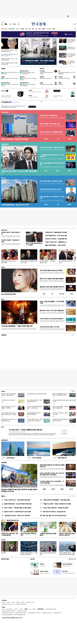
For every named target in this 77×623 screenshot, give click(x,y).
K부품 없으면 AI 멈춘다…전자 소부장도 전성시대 (38, 61)
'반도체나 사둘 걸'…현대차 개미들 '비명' (10, 233)
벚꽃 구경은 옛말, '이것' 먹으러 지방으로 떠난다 (54, 515)
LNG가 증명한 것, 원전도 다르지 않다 (9, 78)
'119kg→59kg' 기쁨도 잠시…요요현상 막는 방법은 (55, 508)
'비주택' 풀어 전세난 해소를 (63, 78)
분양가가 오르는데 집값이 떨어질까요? (47, 553)
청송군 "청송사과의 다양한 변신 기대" (28, 534)
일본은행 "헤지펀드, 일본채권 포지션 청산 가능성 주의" (60, 420)
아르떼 (2, 267)
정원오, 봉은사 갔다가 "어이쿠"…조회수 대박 (9, 262)
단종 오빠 (3, 553)
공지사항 (32, 559)
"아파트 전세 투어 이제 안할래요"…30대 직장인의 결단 (56, 500)
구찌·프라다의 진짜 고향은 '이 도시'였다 (49, 327)
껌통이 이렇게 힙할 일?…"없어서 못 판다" (55, 245)
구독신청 (8, 602)
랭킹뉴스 (3, 496)
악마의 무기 (60, 84)
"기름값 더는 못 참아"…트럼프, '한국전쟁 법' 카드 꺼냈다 (57, 504)
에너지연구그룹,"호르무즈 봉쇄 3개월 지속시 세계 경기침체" (8, 394)
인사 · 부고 (71, 559)
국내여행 (53, 489)
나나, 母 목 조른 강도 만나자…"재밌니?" (67, 262)
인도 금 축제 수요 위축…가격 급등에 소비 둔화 (28, 79)
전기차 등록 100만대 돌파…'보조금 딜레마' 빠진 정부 (34, 400)
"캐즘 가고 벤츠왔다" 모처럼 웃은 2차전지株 (14, 139)
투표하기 (64, 430)
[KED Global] (14, 24)
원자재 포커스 (22, 77)
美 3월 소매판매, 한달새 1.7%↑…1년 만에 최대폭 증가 (34, 413)
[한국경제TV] (6, 24)
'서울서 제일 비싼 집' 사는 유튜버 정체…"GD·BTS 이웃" (52, 197)
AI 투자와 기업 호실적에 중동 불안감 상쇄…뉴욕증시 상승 (34, 407)
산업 (29, 28)
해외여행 (62, 489)
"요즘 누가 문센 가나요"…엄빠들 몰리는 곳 (55, 242)
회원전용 (3, 68)
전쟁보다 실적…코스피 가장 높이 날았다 (71, 48)
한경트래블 (3, 462)
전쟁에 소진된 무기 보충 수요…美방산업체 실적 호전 (8, 420)
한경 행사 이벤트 (5, 559)
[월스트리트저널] (10, 24)
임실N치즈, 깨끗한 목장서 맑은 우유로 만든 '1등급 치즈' (67, 534)
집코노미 (17, 28)
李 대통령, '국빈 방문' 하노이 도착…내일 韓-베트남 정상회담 (9, 59)
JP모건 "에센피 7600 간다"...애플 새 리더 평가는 (52, 147)
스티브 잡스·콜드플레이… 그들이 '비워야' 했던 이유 (16, 326)
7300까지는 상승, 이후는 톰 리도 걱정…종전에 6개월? (28, 85)
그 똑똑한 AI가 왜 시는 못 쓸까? (8, 400)
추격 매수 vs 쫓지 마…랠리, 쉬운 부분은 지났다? (9, 85)
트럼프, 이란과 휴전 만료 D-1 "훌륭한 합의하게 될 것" (71, 41)
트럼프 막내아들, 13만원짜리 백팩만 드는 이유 (28, 262)
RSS (30, 609)
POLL (2, 427)
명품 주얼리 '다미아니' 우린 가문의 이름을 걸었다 (52, 310)
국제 (32, 28)
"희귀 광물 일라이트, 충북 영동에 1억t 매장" (37, 394)
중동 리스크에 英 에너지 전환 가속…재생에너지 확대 (10, 73)
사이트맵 (21, 609)
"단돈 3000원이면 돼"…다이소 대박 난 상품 (56, 235)
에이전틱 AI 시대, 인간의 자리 (45, 78)
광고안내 (18, 602)
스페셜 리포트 (4, 440)
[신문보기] (2, 24)
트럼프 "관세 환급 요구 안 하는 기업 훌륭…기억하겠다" (8, 407)
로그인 (74, 24)
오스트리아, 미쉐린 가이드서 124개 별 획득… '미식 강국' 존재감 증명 (52, 482)
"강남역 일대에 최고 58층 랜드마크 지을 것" (50, 189)
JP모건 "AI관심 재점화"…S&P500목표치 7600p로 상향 (60, 407)
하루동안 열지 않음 (69, 34)
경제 (26, 28)
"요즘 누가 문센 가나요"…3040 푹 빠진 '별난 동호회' (17, 500)
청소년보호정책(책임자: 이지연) (50, 609)
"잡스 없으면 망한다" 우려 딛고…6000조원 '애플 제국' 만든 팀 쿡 (9, 50)
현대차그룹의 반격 (60, 458)
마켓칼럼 (2, 77)
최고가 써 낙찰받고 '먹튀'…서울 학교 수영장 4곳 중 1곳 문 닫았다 (35, 420)
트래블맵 (44, 489)
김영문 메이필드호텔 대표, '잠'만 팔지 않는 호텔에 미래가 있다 (52, 465)
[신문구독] (18, 24)
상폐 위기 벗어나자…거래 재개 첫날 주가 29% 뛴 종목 (17, 512)
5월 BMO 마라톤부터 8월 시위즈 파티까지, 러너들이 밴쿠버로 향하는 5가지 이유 (19, 490)
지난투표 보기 (64, 433)
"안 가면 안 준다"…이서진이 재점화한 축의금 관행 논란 (25, 430)
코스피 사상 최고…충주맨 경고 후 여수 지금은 (9, 55)
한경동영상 (3, 335)
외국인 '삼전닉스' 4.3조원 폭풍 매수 (48, 115)
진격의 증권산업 (7, 458)
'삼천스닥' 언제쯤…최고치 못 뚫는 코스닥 (50, 124)
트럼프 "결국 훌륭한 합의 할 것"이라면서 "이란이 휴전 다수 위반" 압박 (60, 395)
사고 (75, 559)
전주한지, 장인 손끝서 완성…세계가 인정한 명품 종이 (9, 534)
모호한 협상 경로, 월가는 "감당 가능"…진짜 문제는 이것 (27, 73)
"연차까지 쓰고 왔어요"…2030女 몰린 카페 (56, 239)
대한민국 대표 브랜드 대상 (13, 520)
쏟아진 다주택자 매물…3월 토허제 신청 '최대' (51, 181)
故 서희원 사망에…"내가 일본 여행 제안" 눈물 (47, 262)
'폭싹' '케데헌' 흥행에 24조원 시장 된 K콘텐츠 (51, 270)
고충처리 (13, 602)
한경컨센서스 (46, 138)
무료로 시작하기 (32, 106)
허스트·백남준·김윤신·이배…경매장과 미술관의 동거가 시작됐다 (8, 413)
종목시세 (57, 170)
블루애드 (23, 602)
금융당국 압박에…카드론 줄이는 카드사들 (71, 62)
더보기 (54, 28)
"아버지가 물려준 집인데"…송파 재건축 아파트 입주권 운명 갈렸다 (67, 553)
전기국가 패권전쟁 (34, 458)
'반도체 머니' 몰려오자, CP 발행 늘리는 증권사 (51, 132)
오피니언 (22, 28)
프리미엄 (49, 28)
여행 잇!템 (71, 489)
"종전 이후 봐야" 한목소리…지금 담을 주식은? (54, 512)
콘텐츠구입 (11, 609)
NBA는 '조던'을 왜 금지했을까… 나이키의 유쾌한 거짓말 (52, 302)
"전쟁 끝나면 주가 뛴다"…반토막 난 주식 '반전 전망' (17, 515)
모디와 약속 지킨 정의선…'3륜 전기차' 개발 (60, 413)
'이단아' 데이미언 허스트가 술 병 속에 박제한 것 (51, 319)
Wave (36, 28)
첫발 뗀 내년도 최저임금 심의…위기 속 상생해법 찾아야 (66, 73)
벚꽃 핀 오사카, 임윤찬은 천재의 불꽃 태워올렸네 (52, 279)
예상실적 (45, 170)
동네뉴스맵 (46, 204)
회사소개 (3, 602)
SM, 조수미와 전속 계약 (8, 294)
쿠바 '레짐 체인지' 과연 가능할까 (46, 84)
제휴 (7, 609)
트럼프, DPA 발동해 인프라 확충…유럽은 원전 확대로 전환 (9, 63)
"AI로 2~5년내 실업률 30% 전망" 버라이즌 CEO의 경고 (52, 163)
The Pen (3, 540)
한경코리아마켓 (4, 28)
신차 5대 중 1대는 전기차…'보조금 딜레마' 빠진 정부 (71, 55)
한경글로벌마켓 (11, 28)
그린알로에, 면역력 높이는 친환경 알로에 (48, 534)
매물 (58, 204)
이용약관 (34, 609)
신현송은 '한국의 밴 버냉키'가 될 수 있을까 (46, 73)
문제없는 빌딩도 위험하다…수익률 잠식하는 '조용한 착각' (28, 553)
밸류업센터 (69, 204)
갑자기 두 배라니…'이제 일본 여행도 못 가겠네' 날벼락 (17, 508)
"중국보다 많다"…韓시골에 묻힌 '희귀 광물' (56, 232)
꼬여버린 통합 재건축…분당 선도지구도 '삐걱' (15, 205)
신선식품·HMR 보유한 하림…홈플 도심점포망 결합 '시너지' (64, 400)
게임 (39, 28)
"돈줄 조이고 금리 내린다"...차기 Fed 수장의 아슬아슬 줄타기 (19, 172)
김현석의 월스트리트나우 (24, 71)
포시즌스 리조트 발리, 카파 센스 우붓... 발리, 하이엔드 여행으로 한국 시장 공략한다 (52, 474)
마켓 (69, 138)
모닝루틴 (43, 28)
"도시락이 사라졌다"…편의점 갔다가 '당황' (10, 241)
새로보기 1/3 (73, 391)
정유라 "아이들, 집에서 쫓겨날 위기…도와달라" (34, 244)
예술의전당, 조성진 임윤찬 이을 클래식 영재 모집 (52, 287)
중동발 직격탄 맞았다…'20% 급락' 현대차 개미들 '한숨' (18, 504)
